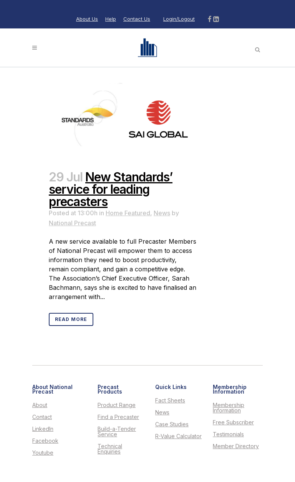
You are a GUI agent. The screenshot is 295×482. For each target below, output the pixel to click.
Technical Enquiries (110, 449)
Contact (42, 417)
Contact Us (136, 19)
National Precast (72, 223)
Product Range (117, 405)
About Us (87, 19)
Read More (71, 319)
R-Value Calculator (178, 436)
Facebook (45, 441)
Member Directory (236, 446)
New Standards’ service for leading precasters (110, 189)
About (39, 405)
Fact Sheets (170, 400)
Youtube (42, 452)
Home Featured (128, 213)
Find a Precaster (118, 417)
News (162, 213)
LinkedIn (42, 429)
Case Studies (172, 424)
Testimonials (228, 434)
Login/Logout (179, 19)
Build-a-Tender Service (117, 431)
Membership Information (228, 407)
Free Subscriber (233, 422)
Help (110, 19)
